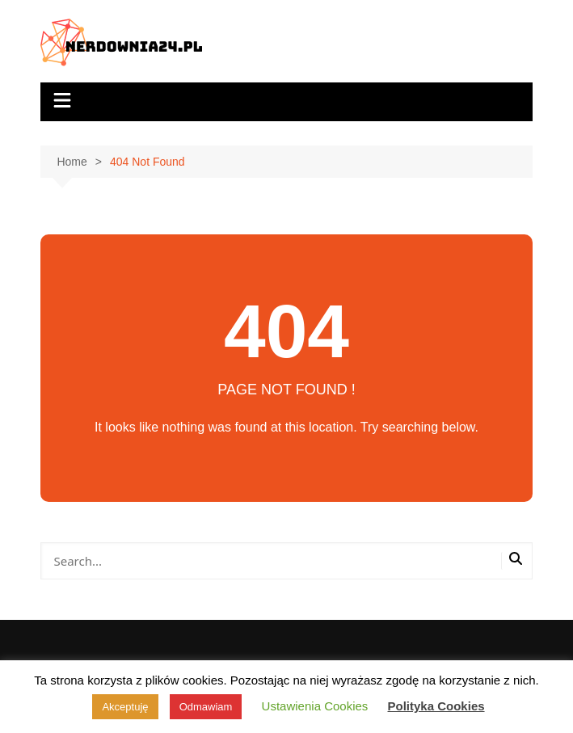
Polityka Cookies (436, 706)
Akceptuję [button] (125, 707)
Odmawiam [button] (206, 707)
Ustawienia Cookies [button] (315, 706)
